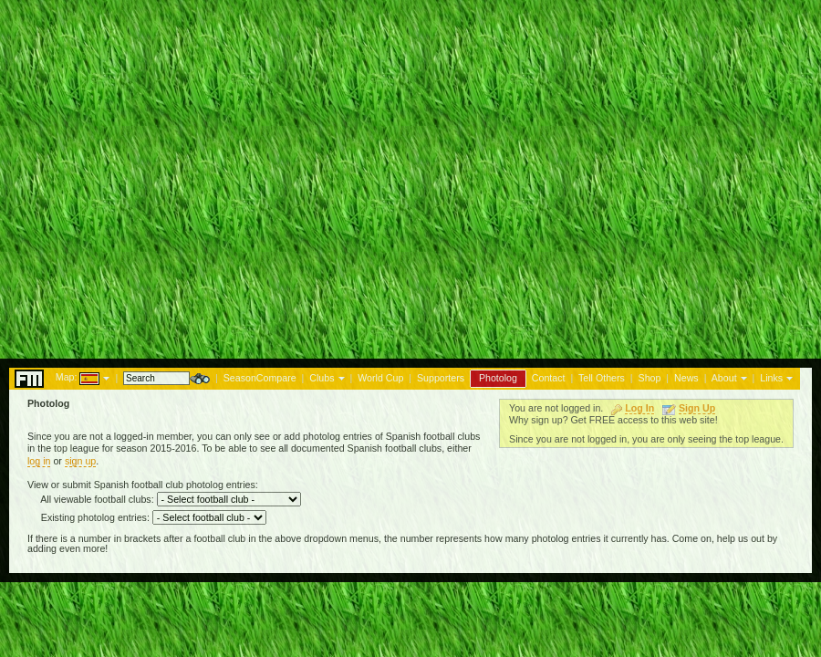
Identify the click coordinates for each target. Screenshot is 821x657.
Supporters (440, 377)
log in (38, 460)
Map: (67, 376)
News (686, 377)
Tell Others (601, 377)
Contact (549, 377)
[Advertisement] (410, 174)
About (724, 377)
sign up (80, 460)
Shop (650, 377)
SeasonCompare (259, 377)
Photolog (498, 377)
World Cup (380, 377)
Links (771, 377)
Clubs (321, 377)
